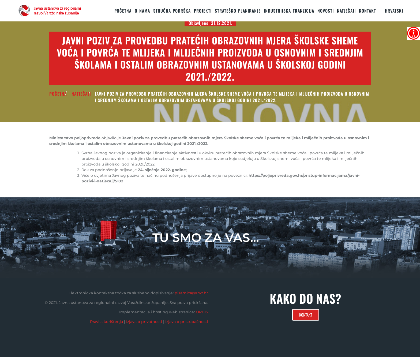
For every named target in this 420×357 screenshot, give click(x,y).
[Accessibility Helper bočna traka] (413, 33)
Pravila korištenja (106, 321)
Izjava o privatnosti (144, 321)
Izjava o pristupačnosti (186, 321)
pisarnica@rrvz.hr (191, 293)
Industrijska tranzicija (289, 10)
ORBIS (202, 312)
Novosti (325, 10)
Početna (123, 10)
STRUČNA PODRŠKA (172, 10)
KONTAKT (367, 10)
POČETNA (58, 94)
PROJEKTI (203, 10)
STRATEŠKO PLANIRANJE (238, 10)
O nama (142, 10)
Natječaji (346, 10)
